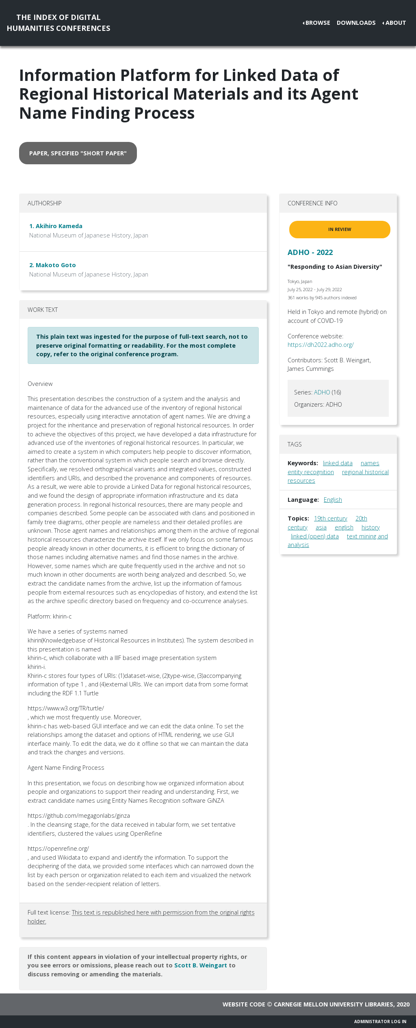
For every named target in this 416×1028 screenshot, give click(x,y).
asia (321, 527)
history (371, 527)
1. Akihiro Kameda (55, 226)
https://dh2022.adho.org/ (321, 344)
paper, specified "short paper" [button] (78, 153)
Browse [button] (318, 22)
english (344, 527)
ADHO (322, 392)
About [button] (396, 22)
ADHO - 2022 (310, 252)
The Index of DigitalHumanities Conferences (58, 22)
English (333, 499)
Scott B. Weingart (200, 965)
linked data (338, 463)
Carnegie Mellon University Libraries (333, 1004)
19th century (330, 518)
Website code (244, 1004)
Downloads (356, 22)
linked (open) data (315, 536)
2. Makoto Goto (52, 265)
